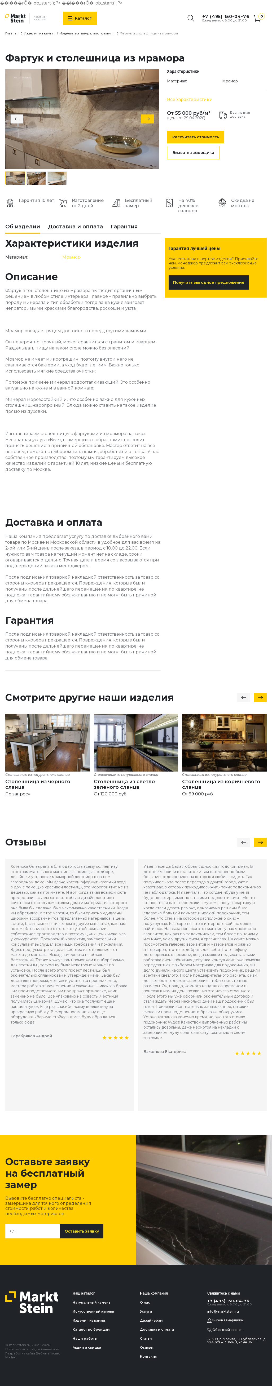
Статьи (146, 1338)
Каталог (80, 18)
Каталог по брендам (91, 1329)
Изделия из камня (39, 33)
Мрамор (230, 81)
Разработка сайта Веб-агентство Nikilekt (32, 1355)
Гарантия (124, 227)
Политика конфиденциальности (32, 1349)
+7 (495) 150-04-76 (225, 16)
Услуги (146, 1311)
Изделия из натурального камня (87, 33)
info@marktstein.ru (223, 1311)
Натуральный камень (91, 1302)
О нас (145, 1302)
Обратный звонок (225, 1330)
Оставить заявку (82, 1231)
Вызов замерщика (225, 1320)
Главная (12, 33)
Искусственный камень (93, 1311)
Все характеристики (190, 99)
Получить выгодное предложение (208, 282)
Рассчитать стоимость (195, 137)
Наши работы (85, 1338)
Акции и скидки (87, 1347)
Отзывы (146, 1347)
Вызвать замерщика (193, 152)
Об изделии (22, 227)
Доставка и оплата (75, 227)
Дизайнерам (151, 1320)
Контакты (148, 1356)
